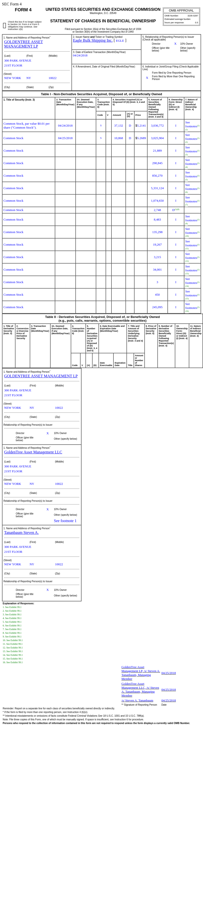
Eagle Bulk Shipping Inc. (93, 40)
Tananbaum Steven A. (21, 532)
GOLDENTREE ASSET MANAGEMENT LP (23, 44)
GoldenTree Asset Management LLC (33, 452)
